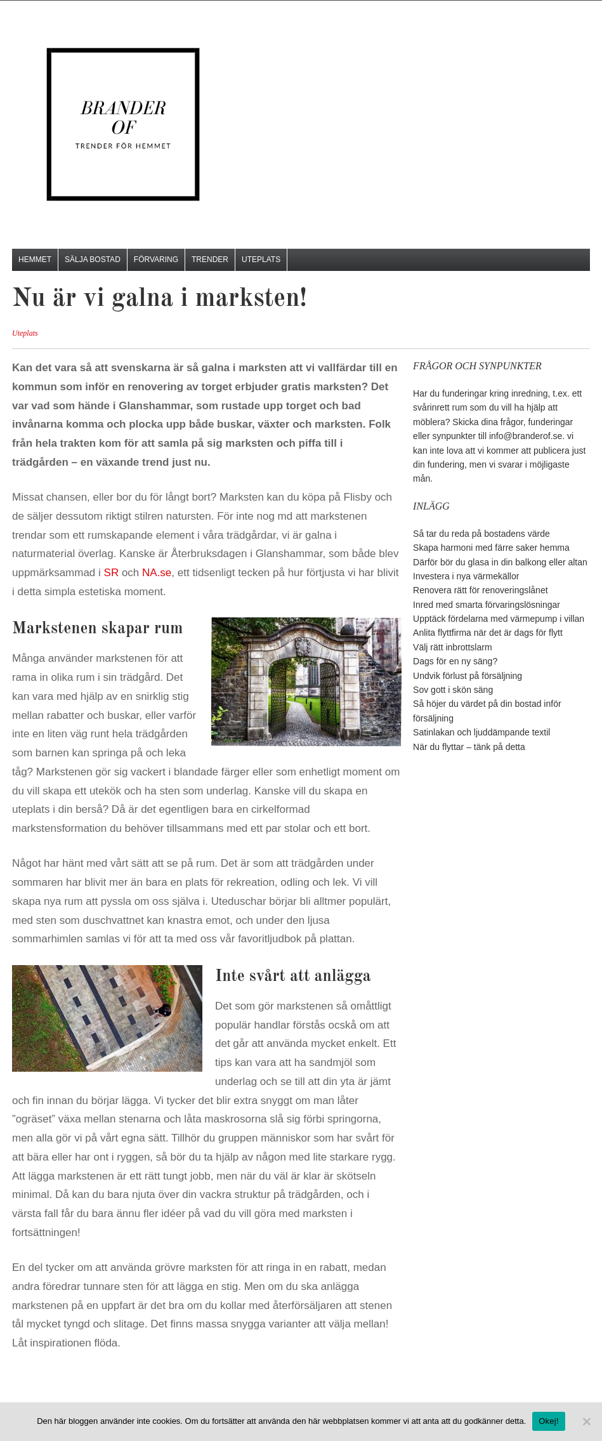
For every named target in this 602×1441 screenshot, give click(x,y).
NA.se (156, 573)
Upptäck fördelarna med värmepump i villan (498, 619)
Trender (210, 259)
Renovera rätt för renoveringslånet (480, 590)
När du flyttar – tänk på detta (469, 747)
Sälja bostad (93, 259)
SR (111, 573)
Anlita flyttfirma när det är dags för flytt (488, 633)
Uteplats (261, 259)
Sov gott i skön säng (453, 690)
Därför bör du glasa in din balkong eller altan (500, 562)
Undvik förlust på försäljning (467, 676)
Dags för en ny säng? (455, 661)
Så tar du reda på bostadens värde (481, 534)
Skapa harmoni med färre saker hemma (491, 548)
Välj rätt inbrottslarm (452, 647)
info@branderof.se (525, 436)
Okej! (549, 1421)
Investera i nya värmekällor (466, 576)
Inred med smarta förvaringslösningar (486, 605)
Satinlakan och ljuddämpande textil (481, 732)
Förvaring (156, 259)
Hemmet (34, 259)
